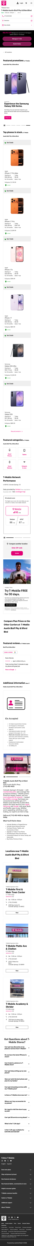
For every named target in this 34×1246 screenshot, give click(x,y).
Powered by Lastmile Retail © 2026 (17, 1243)
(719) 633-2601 (12, 959)
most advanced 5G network (12, 797)
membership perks (9, 792)
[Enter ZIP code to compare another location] (17, 548)
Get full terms (13, 609)
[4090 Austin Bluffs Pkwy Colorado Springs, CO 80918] (17, 21)
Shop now (7, 117)
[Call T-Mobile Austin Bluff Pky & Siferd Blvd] (17, 16)
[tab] (17, 1048)
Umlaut (18, 489)
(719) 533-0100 (12, 1017)
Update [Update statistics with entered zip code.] (17, 553)
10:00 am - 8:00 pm (15, 899)
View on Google (11, 670)
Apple (27, 804)
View (17, 912)
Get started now (10, 605)
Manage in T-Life (17, 39)
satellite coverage (11, 799)
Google (16, 806)
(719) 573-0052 (12, 902)
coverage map (20, 492)
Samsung (6, 806)
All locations (8, 52)
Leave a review (10, 652)
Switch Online (17, 44)
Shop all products (17, 431)
